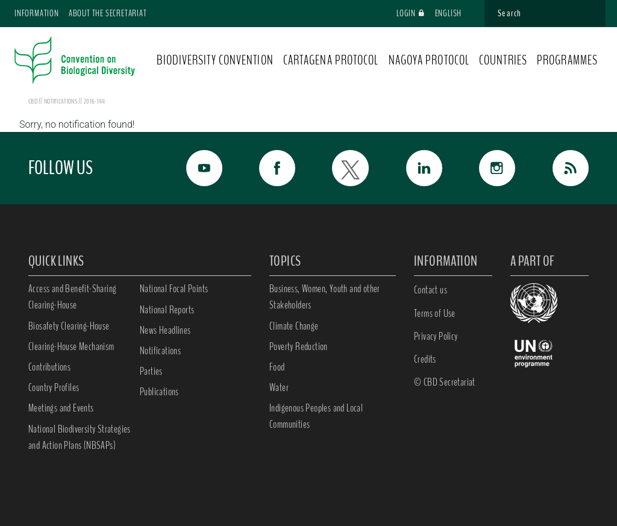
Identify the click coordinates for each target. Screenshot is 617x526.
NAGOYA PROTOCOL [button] (429, 60)
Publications (159, 391)
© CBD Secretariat (444, 382)
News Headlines (165, 330)
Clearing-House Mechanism (71, 346)
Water (279, 387)
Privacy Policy (436, 336)
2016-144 (94, 101)
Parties (151, 371)
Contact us (430, 290)
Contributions (49, 367)
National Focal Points (174, 288)
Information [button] (36, 13)
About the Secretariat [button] (108, 13)
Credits (425, 359)
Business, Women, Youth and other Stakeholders (324, 296)
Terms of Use (435, 313)
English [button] (454, 13)
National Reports (167, 309)
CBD (32, 101)
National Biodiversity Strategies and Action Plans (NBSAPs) (79, 437)
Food (277, 367)
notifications (61, 101)
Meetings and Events (61, 408)
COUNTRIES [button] (503, 60)
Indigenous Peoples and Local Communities (316, 416)
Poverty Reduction (298, 346)
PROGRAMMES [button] (567, 60)
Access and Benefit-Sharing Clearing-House (72, 296)
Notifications (160, 350)
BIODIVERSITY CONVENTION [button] (215, 60)
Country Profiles (53, 387)
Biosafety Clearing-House (69, 326)
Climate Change (294, 326)
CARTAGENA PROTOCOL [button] (331, 60)
